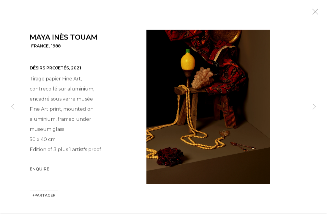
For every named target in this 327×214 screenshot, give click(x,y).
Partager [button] (45, 196)
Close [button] (313, 13)
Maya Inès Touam (63, 38)
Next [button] (314, 107)
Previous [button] (13, 107)
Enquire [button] (39, 169)
